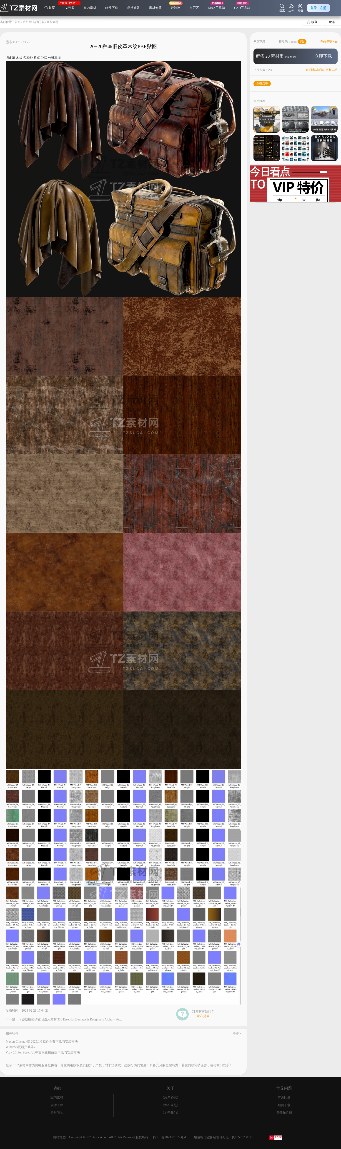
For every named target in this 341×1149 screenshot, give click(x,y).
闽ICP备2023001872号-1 (169, 1137)
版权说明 (332, 69)
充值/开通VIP (329, 41)
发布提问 (203, 1016)
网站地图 (59, 1137)
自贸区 (194, 8)
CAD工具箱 (242, 8)
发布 (332, 22)
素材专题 (155, 8)
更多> (237, 1033)
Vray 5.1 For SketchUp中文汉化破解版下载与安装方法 (43, 1052)
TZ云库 (69, 8)
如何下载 (284, 1105)
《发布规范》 (170, 1105)
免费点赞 (262, 83)
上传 (291, 8)
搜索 (282, 8)
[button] (292, 198)
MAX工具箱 (216, 8)
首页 (49, 8)
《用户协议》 (170, 1097)
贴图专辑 (39, 22)
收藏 (312, 22)
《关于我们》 (170, 1113)
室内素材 (89, 8)
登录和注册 (284, 1113)
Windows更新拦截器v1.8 (22, 1047)
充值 (300, 8)
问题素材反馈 (315, 69)
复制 (302, 41)
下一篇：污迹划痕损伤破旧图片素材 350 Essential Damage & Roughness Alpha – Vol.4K (64, 1019)
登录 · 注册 (318, 8)
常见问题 (284, 1097)
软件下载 (111, 8)
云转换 (175, 8)
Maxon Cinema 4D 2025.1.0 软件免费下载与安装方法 (42, 1041)
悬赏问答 (133, 8)
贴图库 (27, 22)
